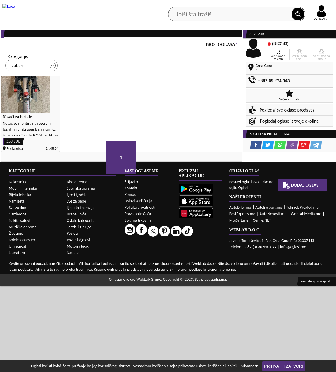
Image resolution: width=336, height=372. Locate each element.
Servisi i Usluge (79, 313)
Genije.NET (262, 306)
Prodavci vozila (128, 46)
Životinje (16, 319)
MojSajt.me (239, 306)
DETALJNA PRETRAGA (65, 105)
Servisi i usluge (230, 46)
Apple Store (165, 5)
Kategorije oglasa (35, 46)
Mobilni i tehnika (23, 274)
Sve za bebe (76, 287)
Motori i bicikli (78, 332)
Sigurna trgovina (138, 306)
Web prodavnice (83, 46)
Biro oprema (77, 268)
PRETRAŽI (188, 105)
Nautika (73, 339)
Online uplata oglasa (309, 6)
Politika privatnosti (140, 293)
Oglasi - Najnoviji (215, 87)
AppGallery (202, 6)
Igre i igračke (77, 281)
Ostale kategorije (81, 306)
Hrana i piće (76, 300)
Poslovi (72, 319)
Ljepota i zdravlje (80, 294)
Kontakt (268, 5)
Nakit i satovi (19, 306)
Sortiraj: (201, 79)
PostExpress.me (242, 300)
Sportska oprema (81, 274)
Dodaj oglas (300, 271)
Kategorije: (18, 79)
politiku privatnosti (242, 366)
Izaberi (17, 88)
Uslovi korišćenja (138, 287)
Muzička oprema (22, 313)
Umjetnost (17, 332)
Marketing (236, 6)
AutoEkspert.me (268, 293)
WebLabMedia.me (306, 300)
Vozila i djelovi (78, 326)
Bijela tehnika (20, 281)
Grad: (137, 79)
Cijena (76, 79)
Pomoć (130, 280)
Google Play (128, 5)
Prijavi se (132, 267)
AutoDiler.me (240, 293)
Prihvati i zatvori (283, 366)
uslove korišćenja (210, 366)
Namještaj (17, 287)
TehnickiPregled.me (302, 293)
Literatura (17, 339)
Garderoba (18, 300)
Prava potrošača (138, 300)
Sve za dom (18, 294)
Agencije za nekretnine (179, 46)
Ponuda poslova (275, 46)
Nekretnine (18, 268)
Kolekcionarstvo (22, 326)
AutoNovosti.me (272, 300)
